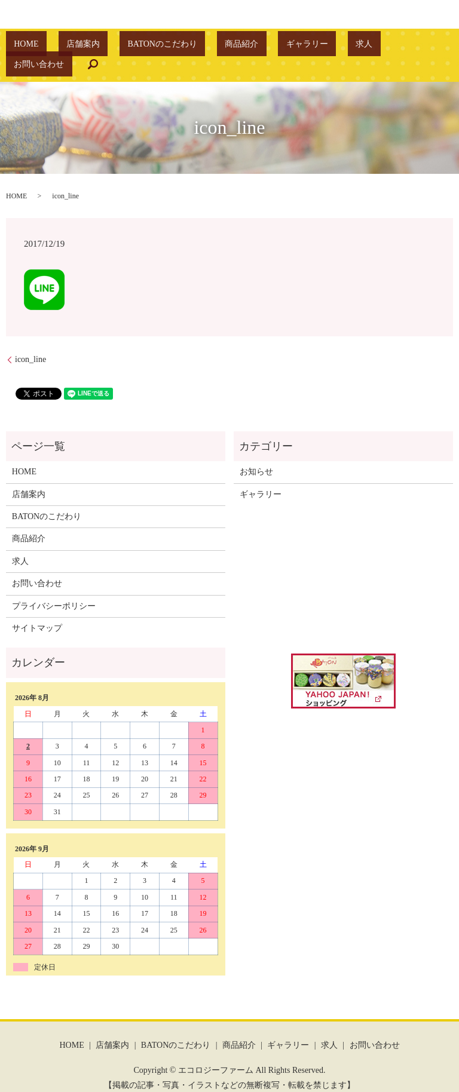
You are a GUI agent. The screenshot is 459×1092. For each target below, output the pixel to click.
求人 (314, 46)
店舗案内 (97, 46)
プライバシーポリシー (54, 587)
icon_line (30, 341)
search (405, 46)
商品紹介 (224, 46)
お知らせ (256, 453)
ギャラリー (274, 46)
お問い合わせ (360, 46)
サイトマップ (37, 609)
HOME (57, 46)
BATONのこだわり (160, 46)
